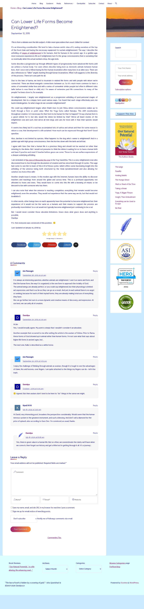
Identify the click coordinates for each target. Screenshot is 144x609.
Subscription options (123, 90)
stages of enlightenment (43, 53)
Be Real (118, 215)
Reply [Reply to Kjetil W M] (95, 410)
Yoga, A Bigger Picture (124, 197)
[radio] (44, 237)
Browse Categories (117, 574)
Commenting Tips (54, 548)
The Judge (119, 169)
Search (118, 48)
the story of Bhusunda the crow (39, 162)
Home (13, 8)
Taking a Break (121, 193)
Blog (19, 8)
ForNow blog (114, 577)
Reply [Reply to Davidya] (95, 319)
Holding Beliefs (121, 177)
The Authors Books (125, 159)
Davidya (26, 319)
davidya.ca (126, 285)
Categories (80, 574)
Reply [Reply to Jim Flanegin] (95, 275)
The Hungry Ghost (123, 182)
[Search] (116, 3)
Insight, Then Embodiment (120, 203)
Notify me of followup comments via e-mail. (43, 529)
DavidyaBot (120, 105)
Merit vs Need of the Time (123, 188)
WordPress (134, 596)
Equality (118, 173)
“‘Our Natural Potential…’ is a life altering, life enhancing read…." (20, 581)
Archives (46, 574)
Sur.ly (130, 290)
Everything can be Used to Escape (125, 210)
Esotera (123, 596)
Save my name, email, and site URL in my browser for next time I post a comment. (43, 517)
